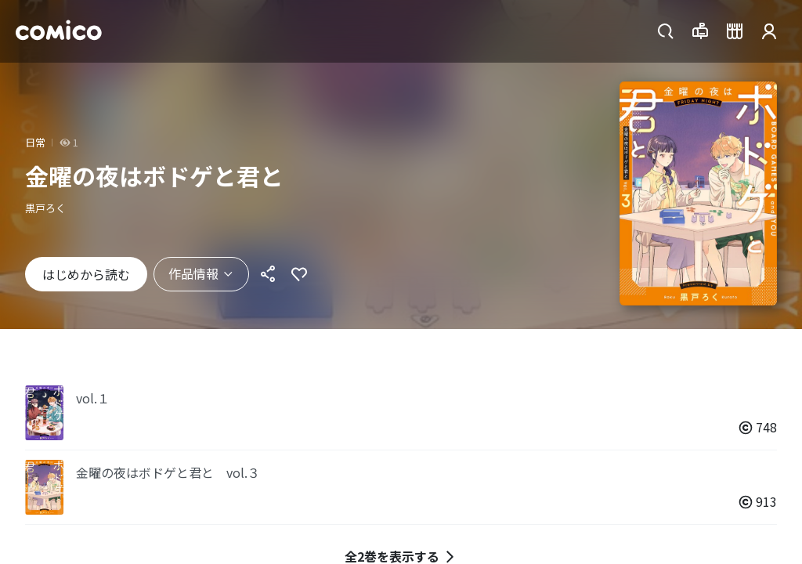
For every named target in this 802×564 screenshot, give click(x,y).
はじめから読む (86, 274)
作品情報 (201, 273)
